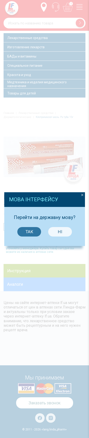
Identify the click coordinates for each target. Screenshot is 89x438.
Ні (60, 223)
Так (29, 223)
